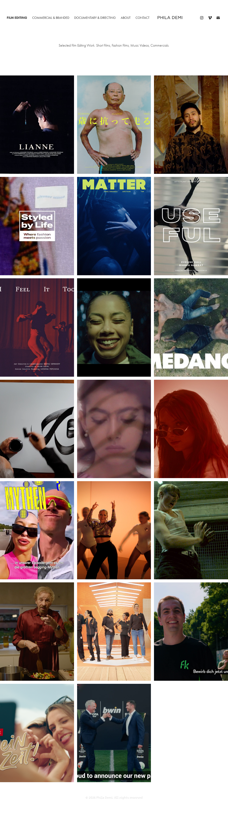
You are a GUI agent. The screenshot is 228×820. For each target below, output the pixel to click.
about (126, 18)
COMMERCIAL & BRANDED (50, 18)
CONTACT (142, 18)
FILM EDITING (17, 18)
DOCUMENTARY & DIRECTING (95, 18)
